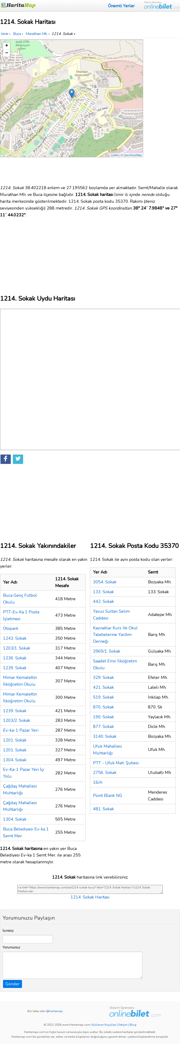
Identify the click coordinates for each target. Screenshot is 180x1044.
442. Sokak (103, 601)
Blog (133, 1025)
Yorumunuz (11, 947)
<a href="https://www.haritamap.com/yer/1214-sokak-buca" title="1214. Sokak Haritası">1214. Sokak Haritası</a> (90, 889)
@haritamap (54, 1011)
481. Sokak (103, 809)
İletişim (123, 1025)
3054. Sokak (104, 582)
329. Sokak (103, 677)
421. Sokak (103, 687)
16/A (97, 782)
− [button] (6, 53)
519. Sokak (103, 697)
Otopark (10, 628)
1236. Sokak (14, 658)
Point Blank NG (107, 795)
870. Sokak (103, 707)
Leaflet (115, 155)
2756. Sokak (104, 772)
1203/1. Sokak (16, 648)
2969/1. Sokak (106, 651)
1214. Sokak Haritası (90, 897)
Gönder (12, 984)
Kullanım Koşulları (104, 1025)
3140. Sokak (104, 736)
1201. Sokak (14, 740)
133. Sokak (103, 592)
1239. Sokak (14, 668)
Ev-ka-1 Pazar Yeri (20, 730)
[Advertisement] (162, 109)
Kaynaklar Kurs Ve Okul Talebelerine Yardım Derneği (115, 634)
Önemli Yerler (121, 6)
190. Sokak (103, 717)
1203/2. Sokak (16, 720)
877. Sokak (103, 726)
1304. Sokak (14, 760)
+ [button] (6, 46)
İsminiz (8, 930)
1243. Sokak (14, 638)
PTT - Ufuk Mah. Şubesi (116, 763)
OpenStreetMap (132, 155)
